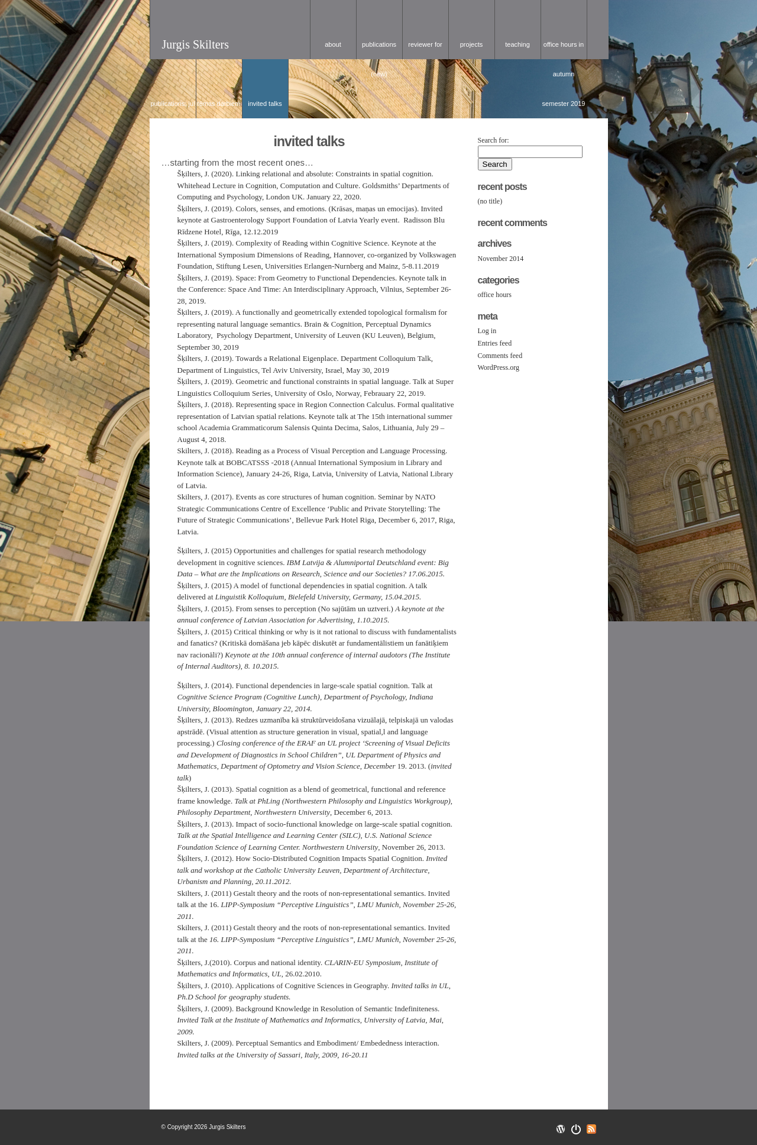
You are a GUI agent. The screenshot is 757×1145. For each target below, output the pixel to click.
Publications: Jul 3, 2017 (172, 109)
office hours (495, 295)
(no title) (490, 201)
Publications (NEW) (379, 50)
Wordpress (560, 1129)
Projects (471, 44)
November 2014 (501, 258)
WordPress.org (498, 367)
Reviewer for (425, 44)
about (333, 44)
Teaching (517, 44)
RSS (591, 1129)
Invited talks (265, 103)
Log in (487, 331)
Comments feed (500, 355)
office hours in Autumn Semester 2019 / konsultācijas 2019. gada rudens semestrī (563, 50)
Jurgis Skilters (195, 44)
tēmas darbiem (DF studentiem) (218, 109)
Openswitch (576, 1129)
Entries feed (495, 343)
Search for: (493, 140)
